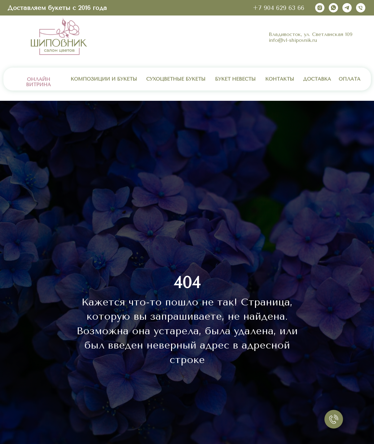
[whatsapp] (333, 7)
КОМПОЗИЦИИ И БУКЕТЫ (104, 79)
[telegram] (347, 7)
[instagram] (319, 7)
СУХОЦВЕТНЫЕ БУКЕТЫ (175, 79)
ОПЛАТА (349, 79)
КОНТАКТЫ (279, 79)
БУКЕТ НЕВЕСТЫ (235, 79)
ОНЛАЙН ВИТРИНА (38, 82)
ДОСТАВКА (317, 79)
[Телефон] (360, 7)
